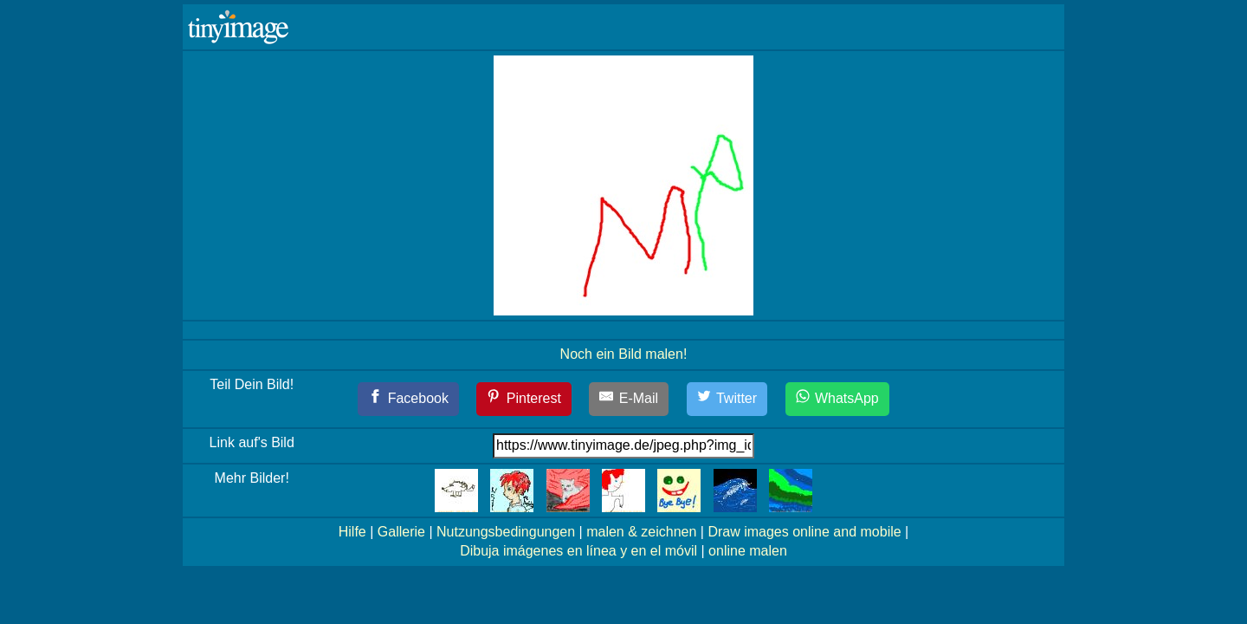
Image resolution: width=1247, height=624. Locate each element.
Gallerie (401, 531)
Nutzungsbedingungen (505, 531)
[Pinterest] (524, 399)
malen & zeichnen (641, 531)
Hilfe (352, 531)
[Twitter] (727, 399)
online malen (747, 550)
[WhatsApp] (837, 399)
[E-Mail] (629, 399)
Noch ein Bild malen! (624, 354)
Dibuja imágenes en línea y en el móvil (578, 550)
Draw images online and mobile (804, 531)
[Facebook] (408, 399)
